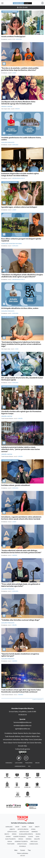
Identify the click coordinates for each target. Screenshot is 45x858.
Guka (37, 836)
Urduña (20, 418)
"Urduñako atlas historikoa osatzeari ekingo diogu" (20, 620)
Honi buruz (9, 763)
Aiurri (24, 826)
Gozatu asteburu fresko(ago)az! (13, 36)
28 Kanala (22, 846)
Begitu (7, 834)
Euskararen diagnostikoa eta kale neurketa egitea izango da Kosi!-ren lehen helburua (20, 174)
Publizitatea (28, 763)
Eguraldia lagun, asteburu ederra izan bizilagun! (19, 207)
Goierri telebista (19, 836)
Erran (14, 834)
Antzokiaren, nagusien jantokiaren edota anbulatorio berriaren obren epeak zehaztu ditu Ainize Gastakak (21, 518)
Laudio (14, 73)
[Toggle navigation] (2, 3)
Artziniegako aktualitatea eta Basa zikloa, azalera (19, 308)
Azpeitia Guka (12, 831)
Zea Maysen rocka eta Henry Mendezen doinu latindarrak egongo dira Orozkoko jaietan (18, 103)
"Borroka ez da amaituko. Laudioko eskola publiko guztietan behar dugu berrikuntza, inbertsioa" (20, 69)
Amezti (37, 826)
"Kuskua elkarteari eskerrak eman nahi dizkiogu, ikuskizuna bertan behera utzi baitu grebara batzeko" (21, 551)
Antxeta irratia (23, 829)
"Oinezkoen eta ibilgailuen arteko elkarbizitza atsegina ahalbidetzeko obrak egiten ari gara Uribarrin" (22, 276)
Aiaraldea (18, 39)
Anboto (12, 829)
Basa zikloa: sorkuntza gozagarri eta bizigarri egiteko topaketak (21, 240)
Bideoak (22, 7)
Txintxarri (10, 844)
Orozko (17, 108)
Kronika (28, 839)
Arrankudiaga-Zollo (18, 178)
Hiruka (20, 839)
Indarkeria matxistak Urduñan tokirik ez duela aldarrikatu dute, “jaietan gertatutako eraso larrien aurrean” (20, 449)
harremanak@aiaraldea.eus (22, 722)
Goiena (8, 836)
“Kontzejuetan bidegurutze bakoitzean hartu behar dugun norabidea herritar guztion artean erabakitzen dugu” (21, 344)
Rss (29, 766)
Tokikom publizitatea (22, 853)
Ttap (29, 850)
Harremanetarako (20, 766)
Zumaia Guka (34, 844)
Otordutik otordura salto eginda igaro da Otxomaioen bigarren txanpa (21, 412)
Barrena (35, 831)
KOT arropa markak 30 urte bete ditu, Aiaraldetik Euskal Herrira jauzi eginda (22, 379)
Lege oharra (18, 763)
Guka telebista (10, 839)
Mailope (37, 839)
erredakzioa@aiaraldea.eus (22, 725)
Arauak (37, 763)
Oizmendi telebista (21, 841)
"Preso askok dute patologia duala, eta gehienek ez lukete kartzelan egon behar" (20, 585)
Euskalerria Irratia (26, 834)
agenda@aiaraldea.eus (22, 729)
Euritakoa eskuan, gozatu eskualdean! (15, 485)
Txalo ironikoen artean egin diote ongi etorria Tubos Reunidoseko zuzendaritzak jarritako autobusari (21, 691)
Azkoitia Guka (24, 831)
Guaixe (30, 836)
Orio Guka (33, 841)
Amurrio (14, 555)
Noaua (10, 841)
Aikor (17, 826)
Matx (15, 850)
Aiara (16, 349)
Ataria (33, 829)
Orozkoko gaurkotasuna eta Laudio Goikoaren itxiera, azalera (21, 138)
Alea (30, 826)
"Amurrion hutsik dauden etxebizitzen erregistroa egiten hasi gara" (20, 655)
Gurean (22, 850)
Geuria (38, 834)
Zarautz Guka (22, 844)
